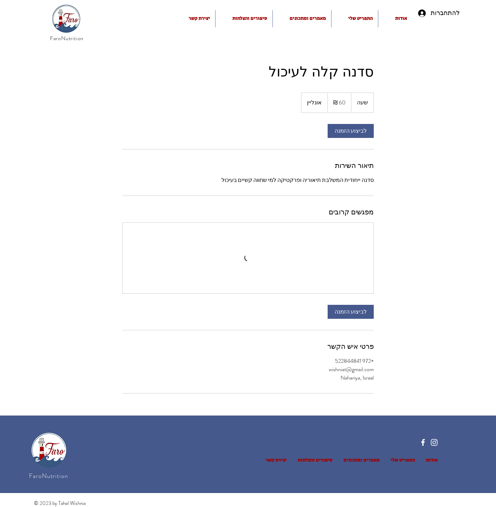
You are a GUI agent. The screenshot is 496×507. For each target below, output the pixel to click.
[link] (351, 131)
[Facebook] (423, 442)
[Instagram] (434, 442)
